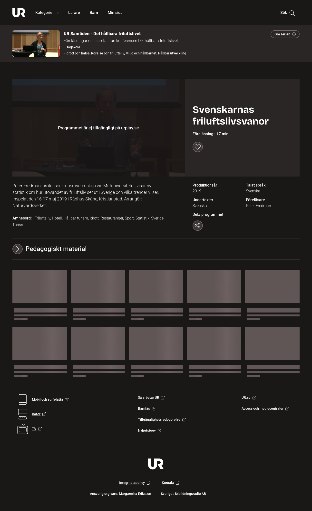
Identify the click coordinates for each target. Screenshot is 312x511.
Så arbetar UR (151, 397)
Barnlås (146, 408)
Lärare (74, 12)
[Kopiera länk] (198, 225)
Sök (287, 13)
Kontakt (170, 483)
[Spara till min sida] (198, 147)
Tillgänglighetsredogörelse (162, 419)
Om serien (285, 34)
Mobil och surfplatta (50, 399)
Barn (94, 12)
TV (37, 429)
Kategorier (46, 12)
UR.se (249, 397)
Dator (39, 414)
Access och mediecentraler (265, 408)
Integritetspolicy (134, 483)
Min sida (115, 12)
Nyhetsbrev (149, 430)
